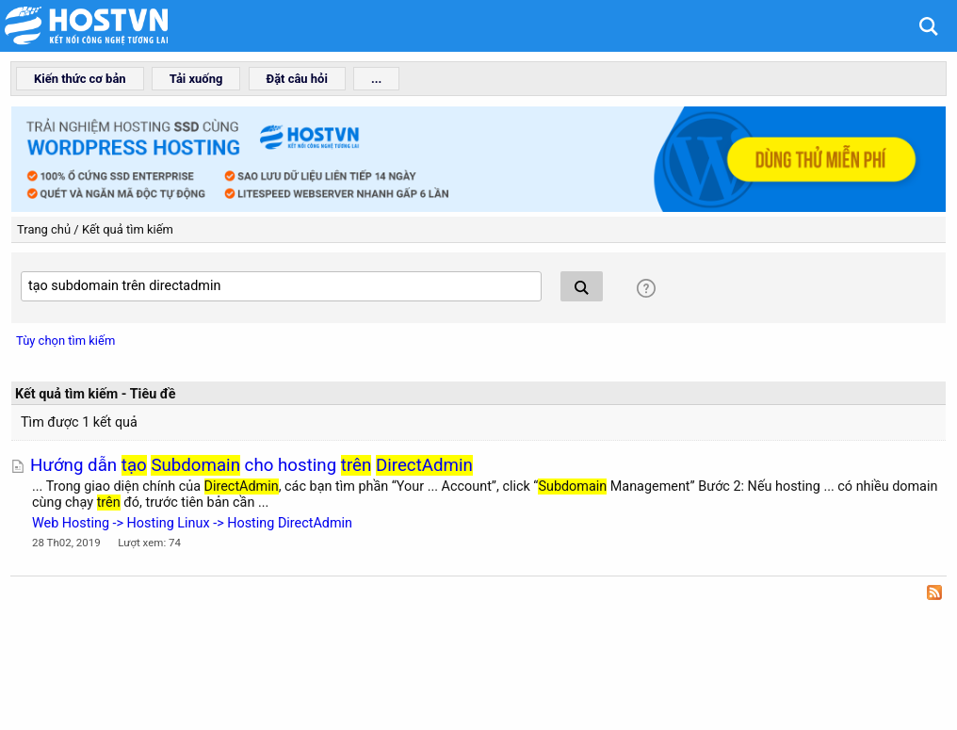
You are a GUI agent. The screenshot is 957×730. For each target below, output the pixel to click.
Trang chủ (44, 229)
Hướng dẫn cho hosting (251, 465)
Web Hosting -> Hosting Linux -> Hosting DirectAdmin (192, 523)
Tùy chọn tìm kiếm (65, 340)
